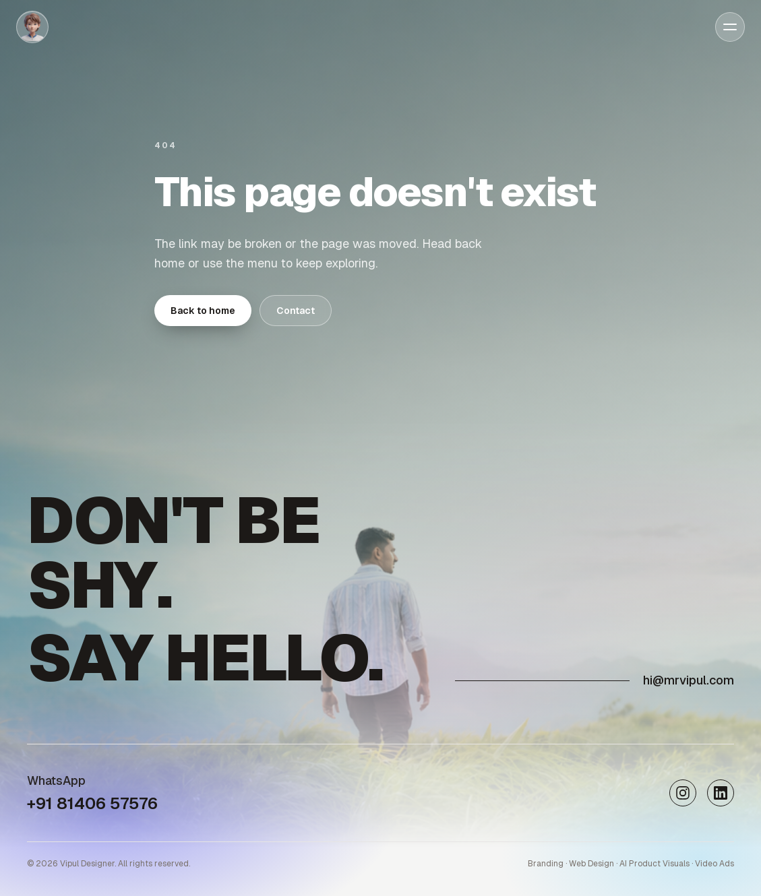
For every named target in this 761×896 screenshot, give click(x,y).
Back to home (203, 311)
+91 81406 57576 (92, 803)
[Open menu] (730, 27)
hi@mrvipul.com (688, 680)
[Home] (32, 27)
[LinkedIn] (720, 792)
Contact (295, 311)
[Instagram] (682, 792)
